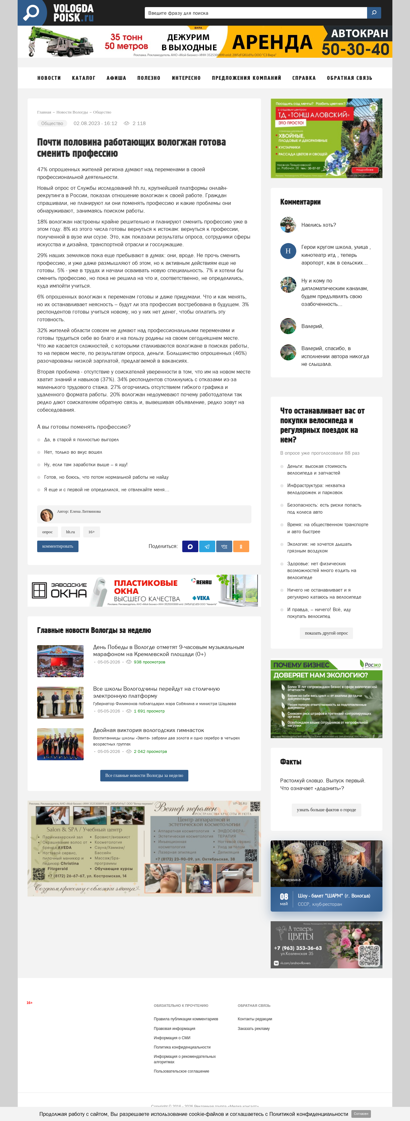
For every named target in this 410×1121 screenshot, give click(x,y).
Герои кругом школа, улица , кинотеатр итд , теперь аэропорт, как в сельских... (336, 255)
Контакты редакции (255, 1019)
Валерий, (312, 326)
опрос (47, 531)
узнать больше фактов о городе (326, 809)
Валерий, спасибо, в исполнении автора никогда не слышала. (335, 356)
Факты (290, 762)
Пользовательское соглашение (181, 1071)
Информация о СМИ (172, 1038)
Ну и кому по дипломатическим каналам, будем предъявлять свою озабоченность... (334, 292)
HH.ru (70, 531)
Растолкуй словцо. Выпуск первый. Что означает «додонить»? (322, 784)
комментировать (57, 546)
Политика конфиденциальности (182, 1047)
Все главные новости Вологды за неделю (144, 775)
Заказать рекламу (254, 1028)
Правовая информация (174, 1028)
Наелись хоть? (318, 225)
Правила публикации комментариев (186, 1019)
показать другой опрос (326, 633)
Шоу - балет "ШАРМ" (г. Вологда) (334, 895)
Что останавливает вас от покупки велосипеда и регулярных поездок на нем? (322, 425)
